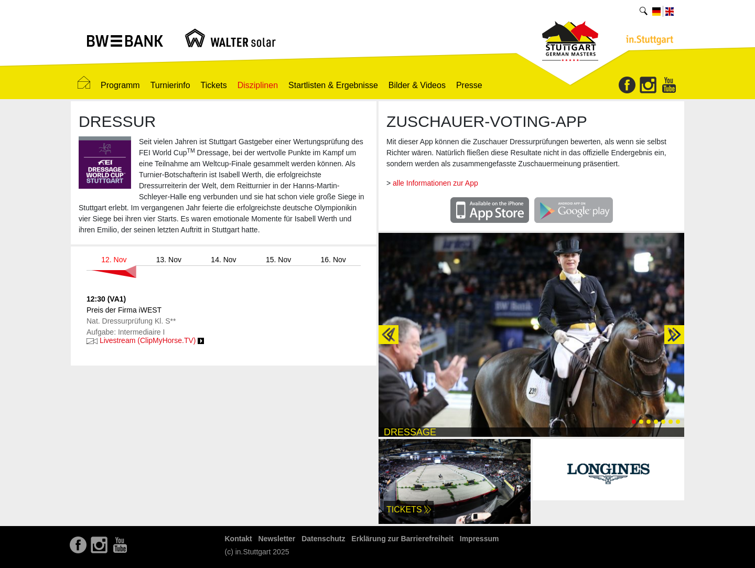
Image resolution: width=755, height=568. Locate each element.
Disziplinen (258, 85)
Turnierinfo (170, 85)
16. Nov (333, 259)
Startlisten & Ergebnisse (333, 85)
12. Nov (113, 259)
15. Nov (278, 259)
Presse (469, 85)
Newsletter (277, 538)
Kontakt (238, 538)
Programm (120, 85)
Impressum (479, 538)
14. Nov (223, 259)
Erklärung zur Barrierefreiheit (402, 538)
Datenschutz (323, 538)
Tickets (214, 85)
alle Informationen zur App (435, 183)
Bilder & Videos (417, 85)
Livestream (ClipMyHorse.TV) (145, 340)
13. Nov (168, 259)
